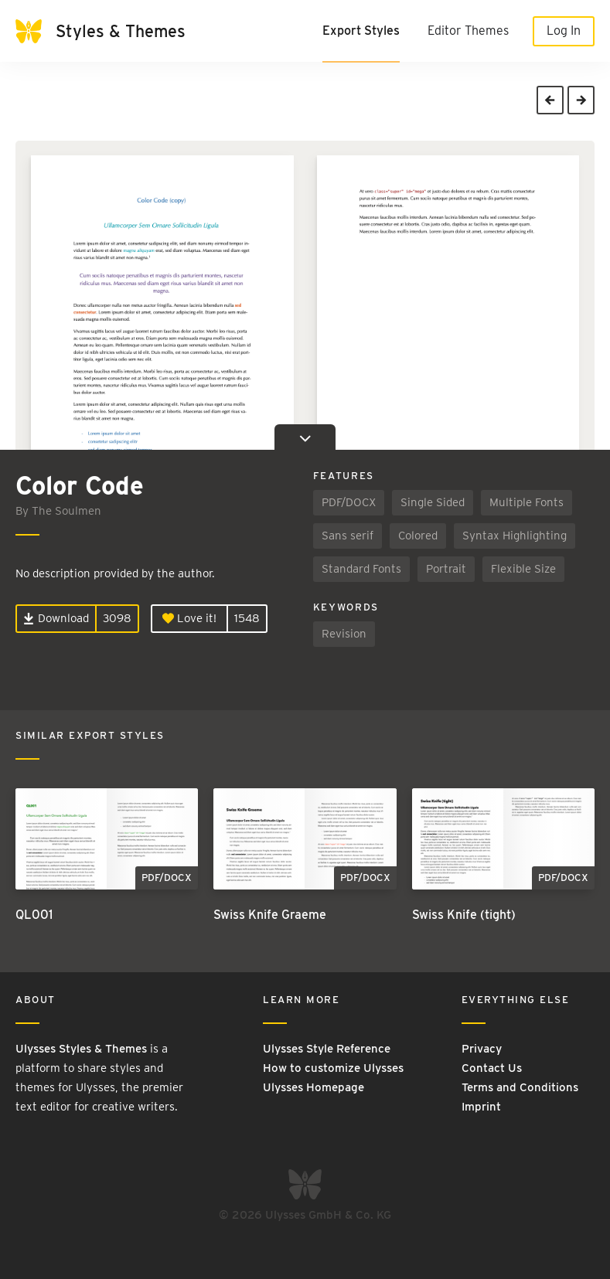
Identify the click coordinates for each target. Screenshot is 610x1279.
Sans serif (347, 536)
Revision (344, 634)
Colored (418, 536)
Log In (564, 30)
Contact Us (492, 1068)
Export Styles (361, 30)
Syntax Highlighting (514, 536)
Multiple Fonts (526, 502)
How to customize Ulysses (333, 1068)
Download (56, 618)
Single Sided (432, 502)
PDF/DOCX (349, 502)
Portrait (446, 569)
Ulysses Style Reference (326, 1049)
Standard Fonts (361, 569)
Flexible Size (523, 569)
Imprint (481, 1107)
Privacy (482, 1049)
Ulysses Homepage (313, 1087)
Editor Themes (468, 30)
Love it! (189, 618)
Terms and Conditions (520, 1087)
